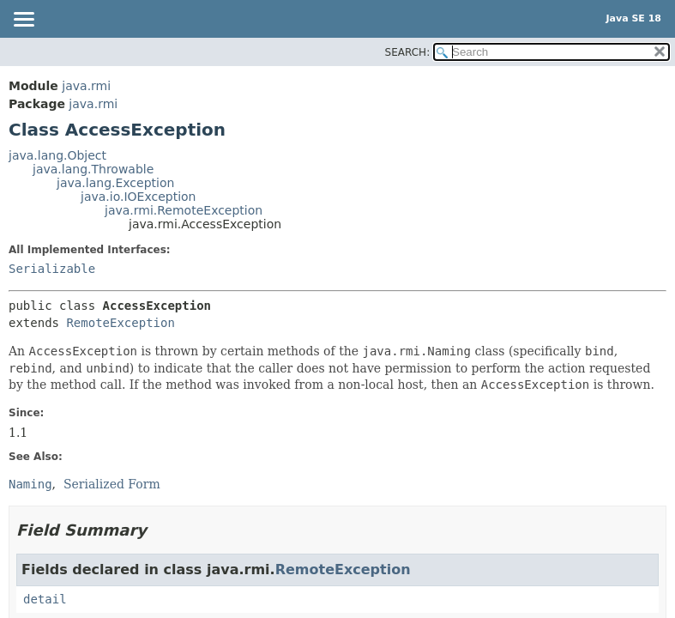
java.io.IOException (138, 196)
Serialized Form (111, 484)
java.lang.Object (57, 155)
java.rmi (86, 86)
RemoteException (120, 323)
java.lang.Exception (115, 183)
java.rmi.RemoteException (183, 210)
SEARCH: (408, 52)
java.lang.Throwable (93, 169)
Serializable (52, 269)
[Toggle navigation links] (23, 21)
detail (45, 599)
